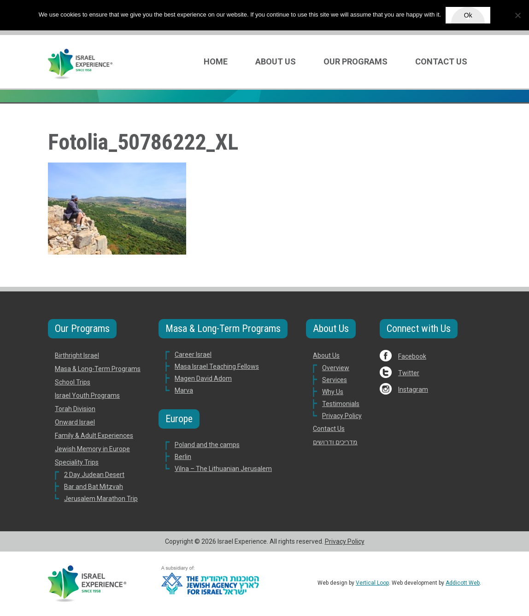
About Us (275, 61)
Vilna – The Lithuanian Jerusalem (223, 468)
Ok (468, 15)
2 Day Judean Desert (94, 474)
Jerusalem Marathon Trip (101, 498)
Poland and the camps (207, 444)
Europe (179, 418)
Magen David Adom (203, 378)
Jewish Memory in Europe (92, 449)
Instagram (413, 389)
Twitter (408, 373)
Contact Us (441, 61)
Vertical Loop (372, 583)
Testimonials (340, 403)
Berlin (183, 456)
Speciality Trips (77, 462)
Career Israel (193, 354)
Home (216, 61)
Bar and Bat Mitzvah (93, 486)
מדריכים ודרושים (335, 442)
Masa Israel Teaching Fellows (217, 366)
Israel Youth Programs (87, 395)
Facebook (412, 356)
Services (334, 380)
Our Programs (355, 61)
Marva (184, 390)
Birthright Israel (77, 355)
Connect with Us (419, 328)
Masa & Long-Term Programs (98, 368)
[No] (517, 15)
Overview (335, 368)
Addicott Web (463, 583)
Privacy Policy (342, 415)
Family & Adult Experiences (94, 435)
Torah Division (75, 409)
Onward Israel (75, 422)
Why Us (332, 391)
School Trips (72, 382)
